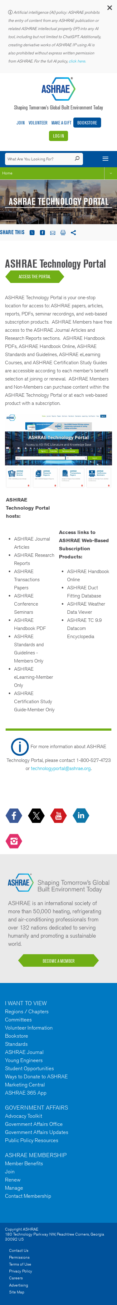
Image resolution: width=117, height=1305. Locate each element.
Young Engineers (24, 1060)
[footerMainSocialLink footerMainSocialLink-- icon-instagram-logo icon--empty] (14, 841)
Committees (18, 1019)
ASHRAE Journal (24, 1052)
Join (21, 123)
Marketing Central (25, 1084)
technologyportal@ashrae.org (61, 768)
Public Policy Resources (31, 1140)
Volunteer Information (29, 1028)
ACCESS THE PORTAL (35, 277)
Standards (16, 1044)
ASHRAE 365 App (25, 1093)
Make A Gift (61, 123)
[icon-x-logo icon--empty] (36, 816)
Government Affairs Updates (36, 1132)
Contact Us (18, 1250)
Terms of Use (20, 1264)
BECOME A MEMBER (59, 961)
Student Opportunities (29, 1068)
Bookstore (87, 123)
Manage (14, 1188)
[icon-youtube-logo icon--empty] (59, 816)
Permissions (19, 1257)
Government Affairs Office (34, 1124)
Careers (16, 1278)
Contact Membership (28, 1196)
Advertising (18, 1285)
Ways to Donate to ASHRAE (36, 1076)
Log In (58, 136)
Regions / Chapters (27, 1011)
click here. (78, 61)
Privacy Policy (20, 1271)
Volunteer (38, 123)
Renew (13, 1180)
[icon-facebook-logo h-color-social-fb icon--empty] (14, 816)
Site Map (16, 1292)
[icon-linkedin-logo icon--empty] (81, 816)
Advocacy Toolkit (23, 1116)
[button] (109, 9)
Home (7, 173)
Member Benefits (24, 1163)
